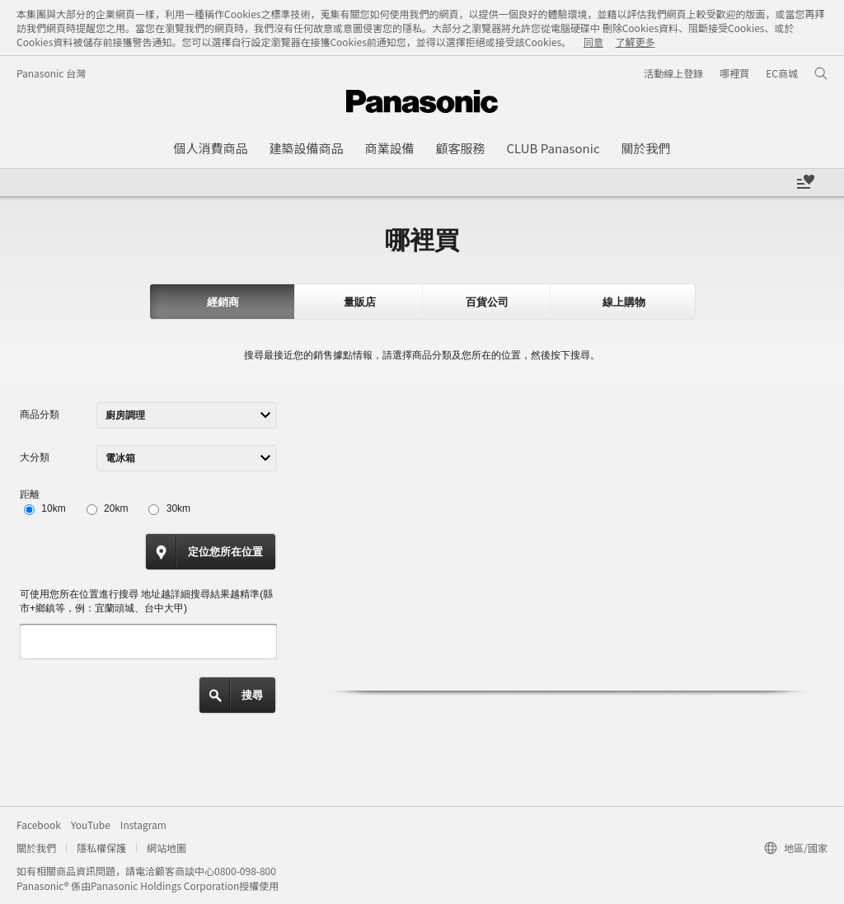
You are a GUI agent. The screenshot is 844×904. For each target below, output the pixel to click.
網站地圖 (166, 848)
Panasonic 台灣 (51, 73)
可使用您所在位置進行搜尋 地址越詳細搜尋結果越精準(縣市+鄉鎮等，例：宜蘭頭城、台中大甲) (146, 601)
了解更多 (635, 42)
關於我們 (36, 848)
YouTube (90, 824)
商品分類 (39, 414)
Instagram (143, 824)
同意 (593, 42)
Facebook (38, 824)
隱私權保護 (101, 848)
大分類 (34, 457)
